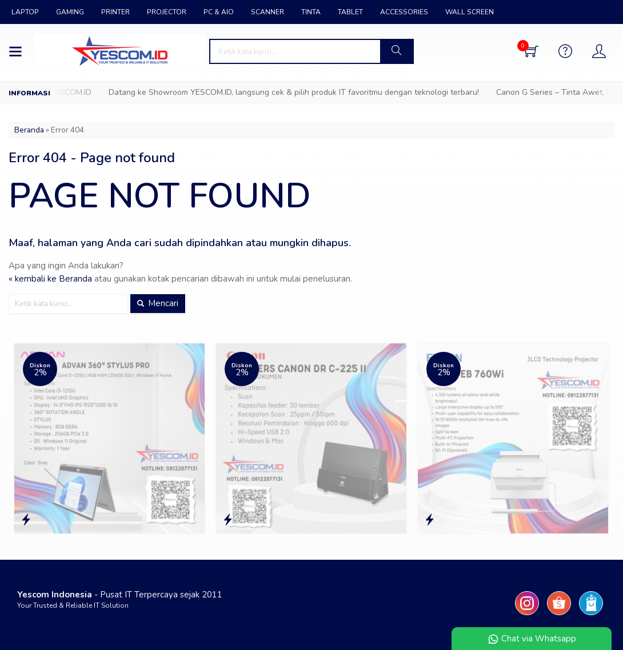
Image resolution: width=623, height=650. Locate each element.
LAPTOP (25, 12)
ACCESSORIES (404, 12)
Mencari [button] (157, 303)
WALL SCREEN (469, 12)
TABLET (350, 12)
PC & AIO (218, 12)
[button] (396, 51)
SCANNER (267, 12)
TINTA (311, 12)
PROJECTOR (166, 12)
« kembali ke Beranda (50, 278)
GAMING (70, 12)
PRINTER (115, 12)
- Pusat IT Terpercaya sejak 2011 (119, 594)
